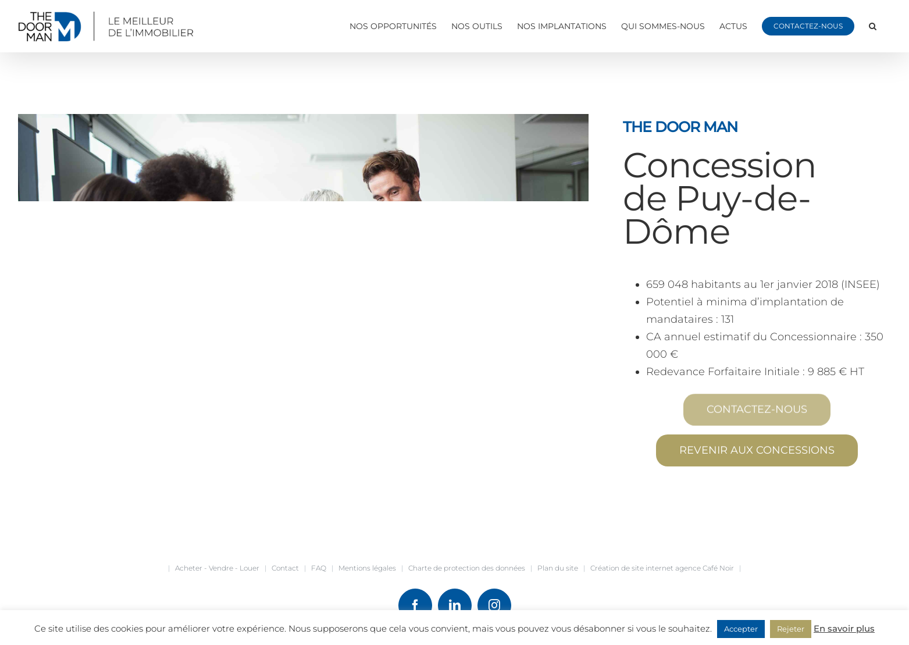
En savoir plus (844, 628)
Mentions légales (367, 568)
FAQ (318, 568)
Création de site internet (631, 568)
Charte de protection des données (466, 568)
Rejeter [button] (790, 628)
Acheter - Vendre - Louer (217, 568)
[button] (872, 26)
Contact (285, 568)
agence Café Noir (704, 568)
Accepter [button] (741, 628)
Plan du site (557, 568)
